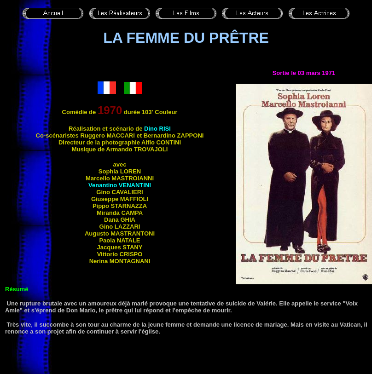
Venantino (119, 185)
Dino (157, 128)
